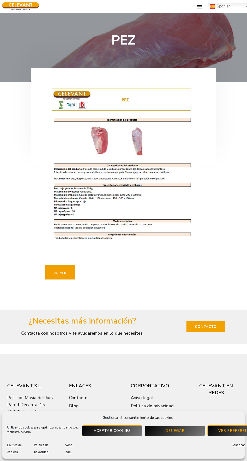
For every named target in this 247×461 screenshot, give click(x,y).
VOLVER (60, 273)
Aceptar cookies (112, 430)
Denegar (175, 430)
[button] (199, 7)
